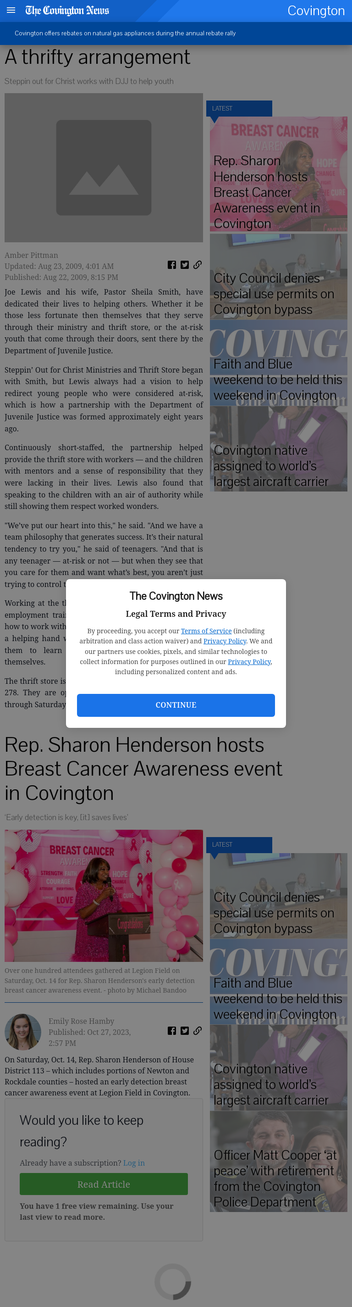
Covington (316, 10)
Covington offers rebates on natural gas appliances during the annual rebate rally (125, 33)
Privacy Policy (225, 641)
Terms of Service (206, 630)
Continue (175, 705)
